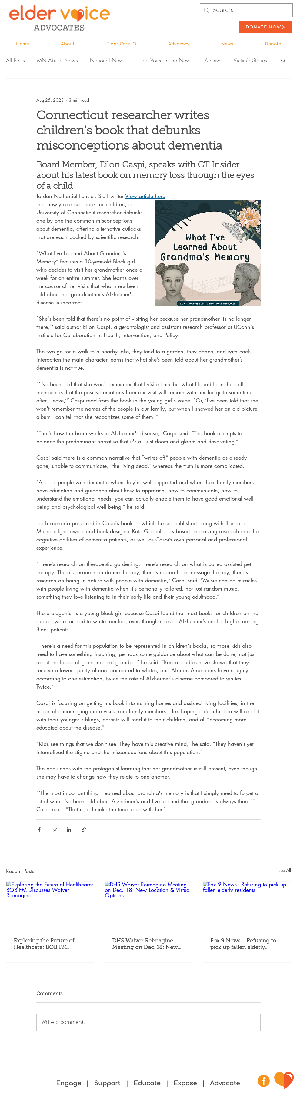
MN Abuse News (57, 60)
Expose (185, 1083)
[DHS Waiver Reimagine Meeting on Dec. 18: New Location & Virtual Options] (148, 906)
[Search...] (246, 10)
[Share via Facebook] (39, 829)
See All (284, 870)
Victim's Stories (250, 60)
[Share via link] (84, 829)
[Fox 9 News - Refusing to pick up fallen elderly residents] (247, 906)
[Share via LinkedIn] (69, 829)
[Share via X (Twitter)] (54, 829)
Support (108, 1083)
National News (107, 60)
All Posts (15, 60)
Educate (147, 1083)
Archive (213, 60)
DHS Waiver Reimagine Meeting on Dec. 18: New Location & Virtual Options (146, 944)
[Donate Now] (265, 27)
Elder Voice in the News (165, 60)
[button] (67, 41)
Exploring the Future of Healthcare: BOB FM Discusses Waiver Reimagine (44, 944)
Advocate (225, 1083)
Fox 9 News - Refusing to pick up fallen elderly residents (243, 944)
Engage (68, 1083)
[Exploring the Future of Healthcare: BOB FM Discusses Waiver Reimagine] (50, 906)
